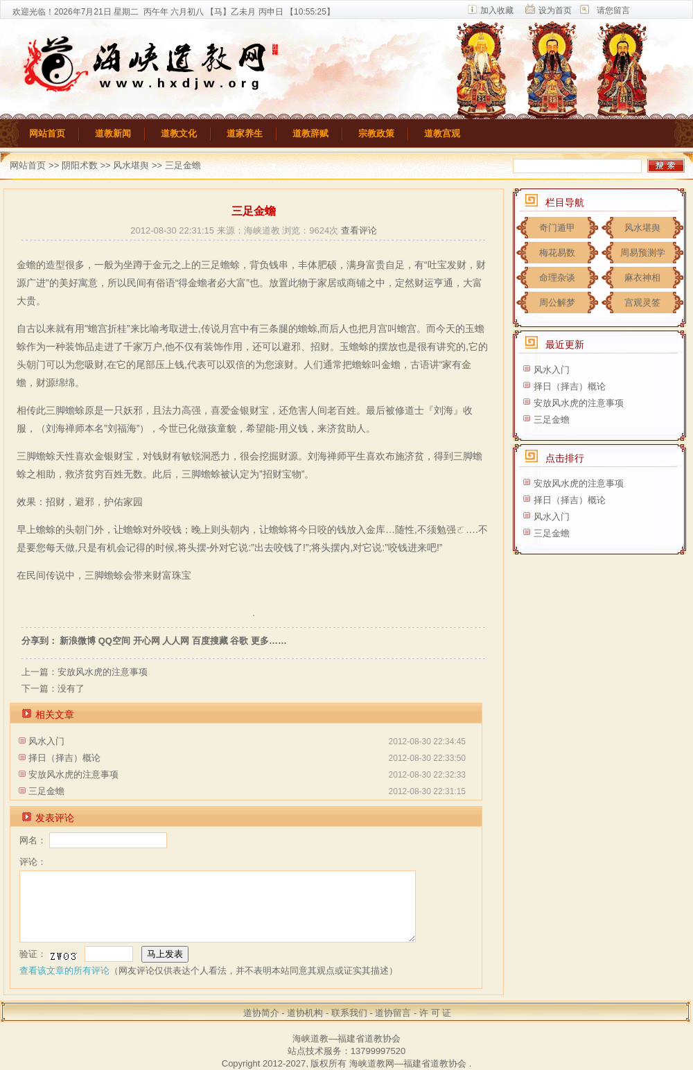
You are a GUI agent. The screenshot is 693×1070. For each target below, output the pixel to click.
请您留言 (613, 10)
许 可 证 (435, 1013)
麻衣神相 (642, 277)
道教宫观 (442, 133)
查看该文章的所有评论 (64, 970)
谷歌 (239, 640)
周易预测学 (642, 252)
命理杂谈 (557, 277)
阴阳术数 (81, 165)
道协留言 (393, 1013)
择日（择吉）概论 (64, 758)
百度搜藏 (210, 640)
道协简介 (261, 1013)
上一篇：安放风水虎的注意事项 (84, 672)
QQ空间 (114, 640)
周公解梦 (557, 302)
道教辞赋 (310, 133)
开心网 (146, 640)
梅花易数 (557, 252)
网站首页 (47, 133)
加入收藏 (497, 10)
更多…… (269, 640)
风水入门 (46, 741)
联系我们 (349, 1013)
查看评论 (359, 230)
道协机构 (305, 1013)
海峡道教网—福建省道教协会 (407, 1063)
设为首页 (555, 10)
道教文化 (179, 133)
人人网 (175, 640)
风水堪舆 (131, 165)
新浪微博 (78, 640)
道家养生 (245, 133)
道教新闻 (113, 133)
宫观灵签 (642, 302)
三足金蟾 (46, 791)
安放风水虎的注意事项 (73, 774)
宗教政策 (376, 133)
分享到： (39, 640)
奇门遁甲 (557, 227)
